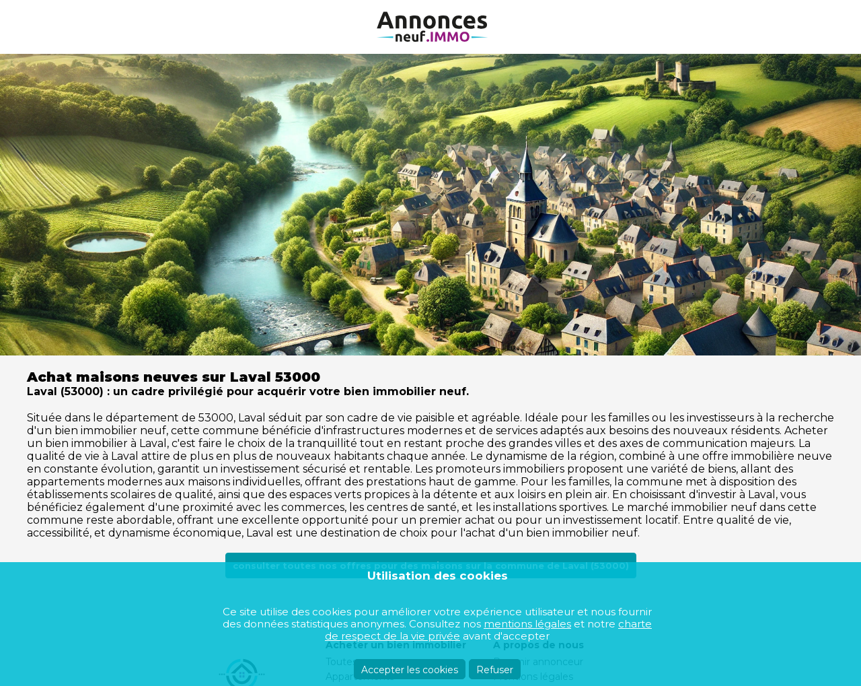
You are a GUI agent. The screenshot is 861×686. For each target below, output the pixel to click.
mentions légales (527, 623)
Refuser (494, 670)
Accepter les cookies (409, 670)
